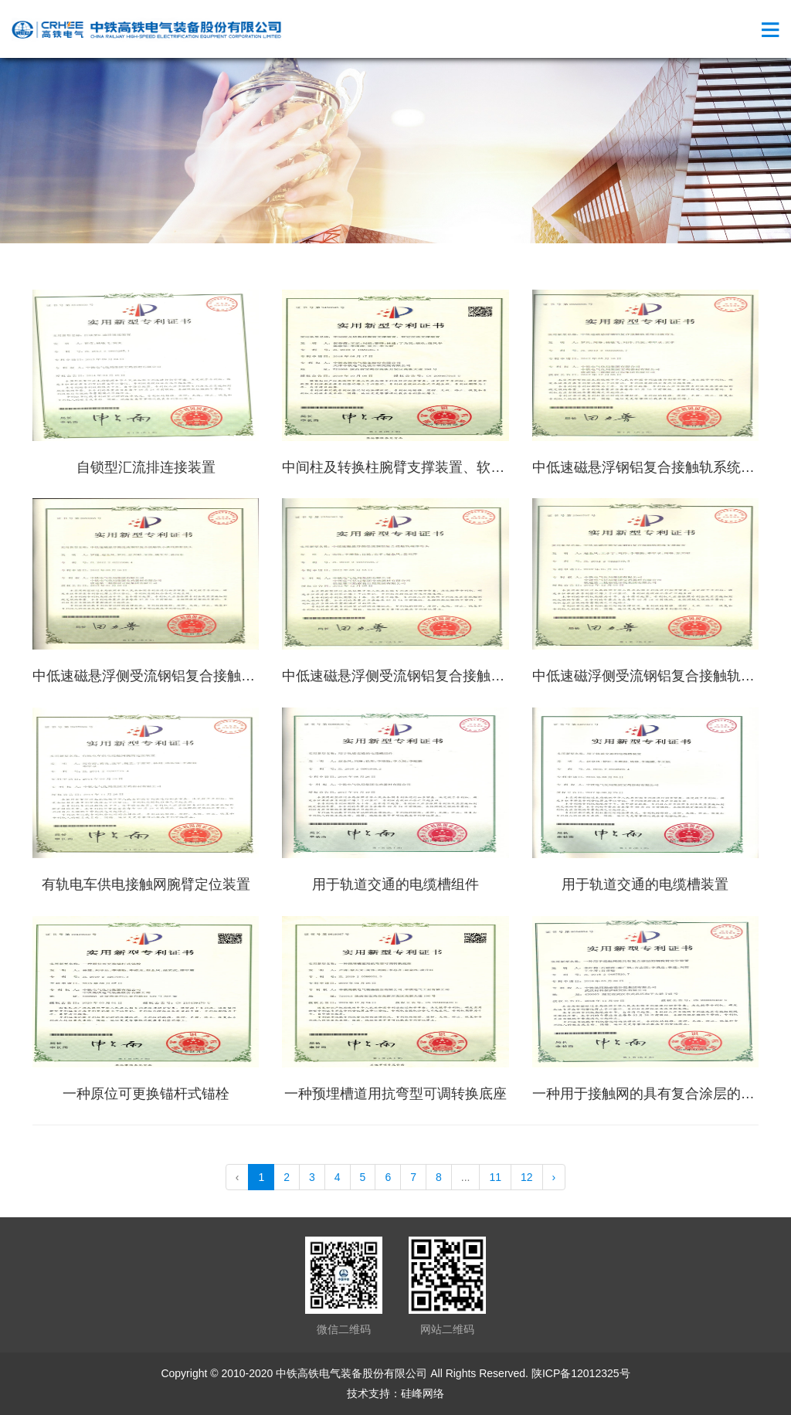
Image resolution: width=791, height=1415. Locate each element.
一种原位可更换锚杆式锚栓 (146, 1093)
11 (495, 1177)
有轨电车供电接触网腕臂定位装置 (146, 884)
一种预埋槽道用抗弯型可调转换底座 (395, 1093)
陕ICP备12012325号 (580, 1373)
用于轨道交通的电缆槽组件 (395, 884)
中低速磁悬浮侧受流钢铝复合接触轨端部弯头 (421, 676)
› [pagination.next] (554, 1177)
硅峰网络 (422, 1393)
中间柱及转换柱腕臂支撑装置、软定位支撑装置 (428, 467)
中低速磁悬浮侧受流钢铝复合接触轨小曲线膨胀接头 (192, 676)
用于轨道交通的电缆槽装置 (645, 884)
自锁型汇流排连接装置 (146, 467)
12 (527, 1177)
